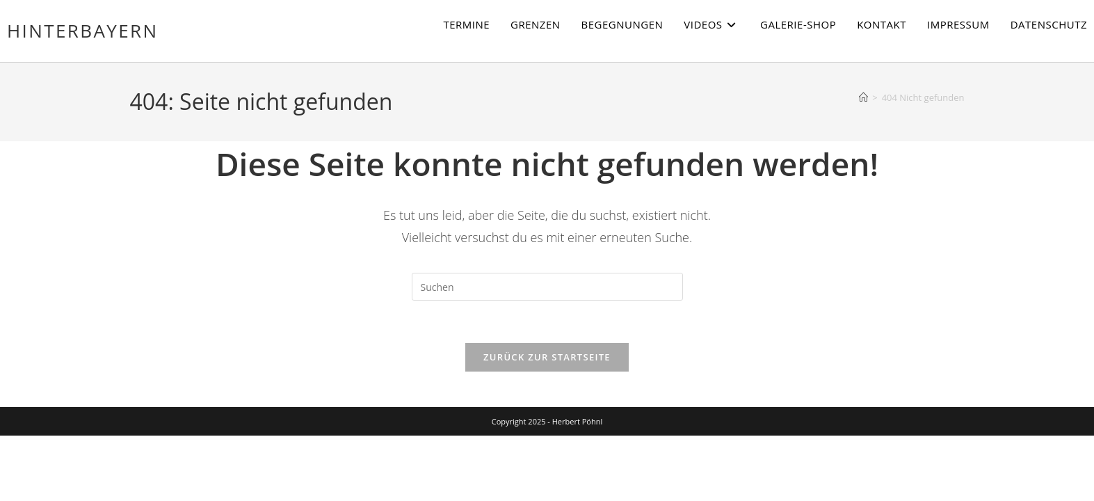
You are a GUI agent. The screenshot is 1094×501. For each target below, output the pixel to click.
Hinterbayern (82, 30)
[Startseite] (863, 97)
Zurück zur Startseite (547, 357)
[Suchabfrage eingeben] (547, 287)
